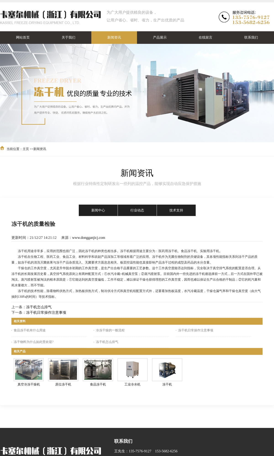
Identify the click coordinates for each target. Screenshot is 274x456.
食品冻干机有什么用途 (30, 330)
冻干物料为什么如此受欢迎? (33, 342)
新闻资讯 (39, 149)
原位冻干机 (63, 384)
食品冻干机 (98, 384)
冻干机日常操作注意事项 (46, 312)
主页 (26, 149)
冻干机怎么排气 (39, 307)
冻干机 (167, 384)
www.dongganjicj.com (88, 238)
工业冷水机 (132, 384)
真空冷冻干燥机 (29, 384)
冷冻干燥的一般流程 (110, 330)
